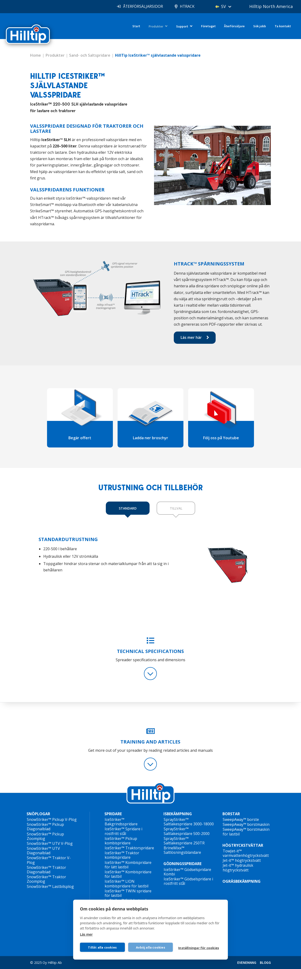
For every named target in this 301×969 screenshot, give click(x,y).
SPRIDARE (113, 814)
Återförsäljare (234, 26)
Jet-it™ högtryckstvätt (242, 860)
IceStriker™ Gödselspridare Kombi (187, 872)
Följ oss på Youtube (221, 437)
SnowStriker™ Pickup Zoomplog (45, 836)
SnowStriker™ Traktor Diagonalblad (46, 869)
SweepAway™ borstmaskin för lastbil (246, 831)
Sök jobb (259, 26)
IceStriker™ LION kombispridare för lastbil (126, 883)
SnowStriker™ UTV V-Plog (50, 843)
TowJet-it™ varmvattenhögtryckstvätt (246, 853)
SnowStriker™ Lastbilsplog (50, 886)
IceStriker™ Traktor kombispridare (122, 855)
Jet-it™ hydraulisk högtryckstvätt (238, 867)
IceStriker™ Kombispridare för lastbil (128, 874)
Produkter (156, 26)
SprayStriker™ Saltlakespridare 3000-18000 (189, 822)
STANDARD (128, 508)
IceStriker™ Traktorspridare (129, 847)
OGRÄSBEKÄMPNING (241, 881)
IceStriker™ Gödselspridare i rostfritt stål (188, 881)
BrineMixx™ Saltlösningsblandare (182, 850)
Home (35, 55)
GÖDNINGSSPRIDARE (182, 863)
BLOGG (265, 962)
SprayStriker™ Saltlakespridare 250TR (184, 841)
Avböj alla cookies (150, 947)
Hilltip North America (271, 6)
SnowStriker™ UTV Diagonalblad (43, 850)
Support (182, 26)
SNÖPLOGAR (38, 814)
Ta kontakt (283, 26)
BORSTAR (231, 814)
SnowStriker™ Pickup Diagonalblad (45, 826)
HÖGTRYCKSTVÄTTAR (242, 845)
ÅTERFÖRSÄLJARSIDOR (143, 6)
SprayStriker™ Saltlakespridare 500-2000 (187, 831)
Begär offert (79, 437)
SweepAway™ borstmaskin (246, 824)
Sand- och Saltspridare (89, 55)
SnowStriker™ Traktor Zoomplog (46, 879)
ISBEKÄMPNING (177, 814)
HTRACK (187, 6)
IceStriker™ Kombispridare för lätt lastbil (128, 865)
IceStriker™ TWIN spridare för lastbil (128, 893)
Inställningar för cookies (198, 948)
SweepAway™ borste (241, 819)
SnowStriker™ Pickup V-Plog (52, 819)
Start (136, 26)
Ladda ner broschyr (150, 437)
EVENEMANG (246, 962)
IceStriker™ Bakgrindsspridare (121, 822)
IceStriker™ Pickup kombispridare (121, 841)
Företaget (208, 26)
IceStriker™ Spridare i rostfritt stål (123, 831)
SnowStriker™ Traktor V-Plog (49, 860)
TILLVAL (176, 508)
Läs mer (86, 934)
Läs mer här (191, 337)
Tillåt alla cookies (102, 947)
